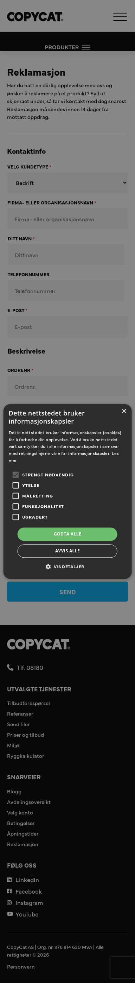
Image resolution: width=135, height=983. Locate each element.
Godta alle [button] (67, 534)
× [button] (123, 411)
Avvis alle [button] (67, 551)
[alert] (67, 491)
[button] (67, 566)
